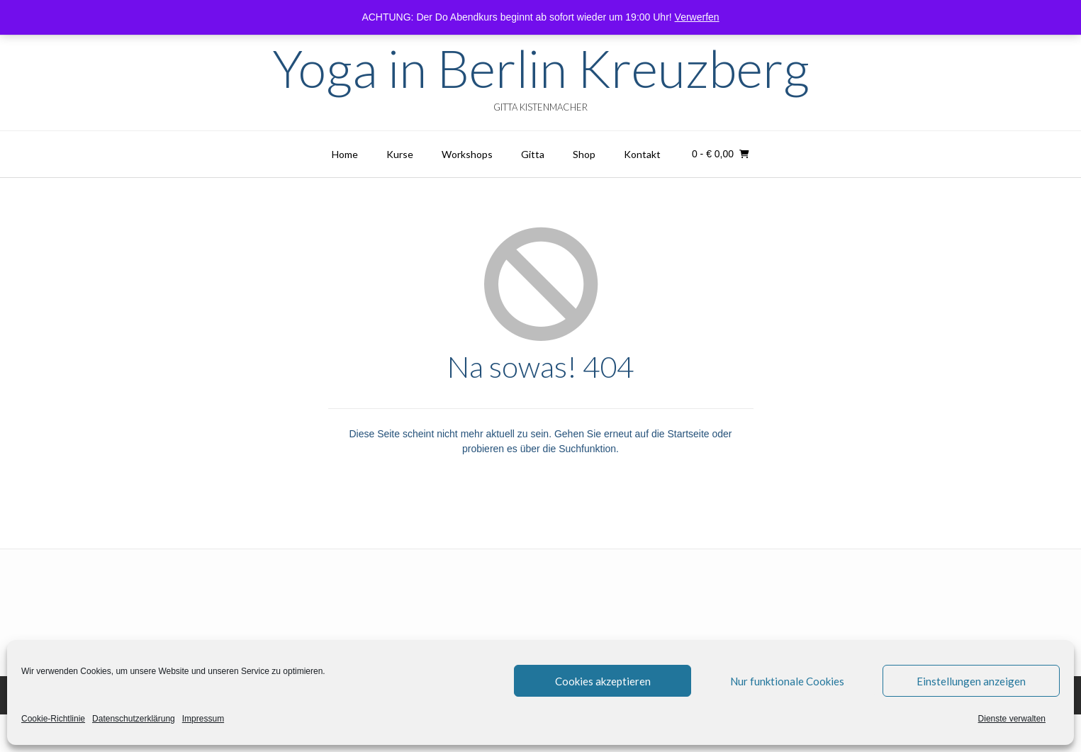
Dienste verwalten (1012, 719)
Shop (584, 154)
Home (345, 154)
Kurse (399, 154)
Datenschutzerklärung (133, 719)
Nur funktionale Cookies (787, 681)
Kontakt (642, 154)
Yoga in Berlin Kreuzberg (541, 68)
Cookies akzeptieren (603, 681)
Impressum (203, 719)
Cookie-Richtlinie (53, 719)
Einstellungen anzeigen (971, 681)
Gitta (532, 154)
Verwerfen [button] (697, 17)
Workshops (467, 154)
